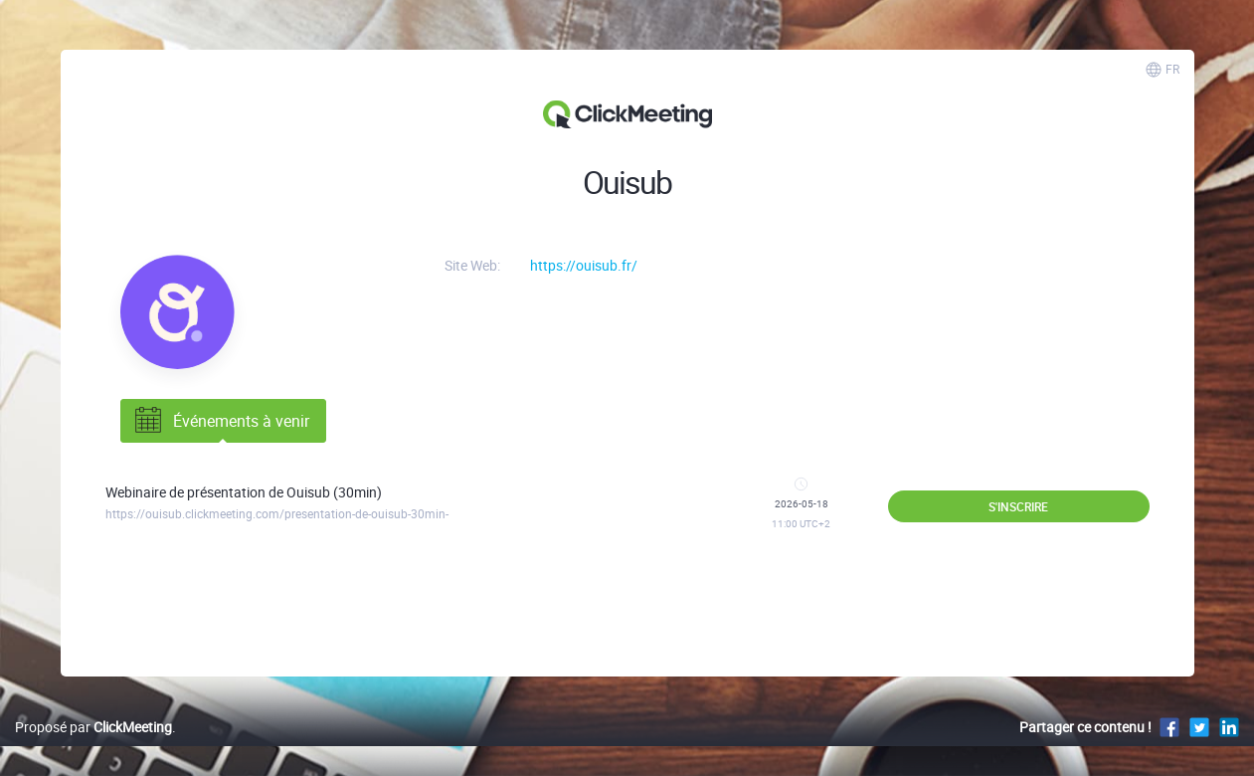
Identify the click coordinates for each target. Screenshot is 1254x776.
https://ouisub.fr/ (583, 265)
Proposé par (93, 726)
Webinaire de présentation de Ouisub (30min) (243, 492)
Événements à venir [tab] (220, 421)
